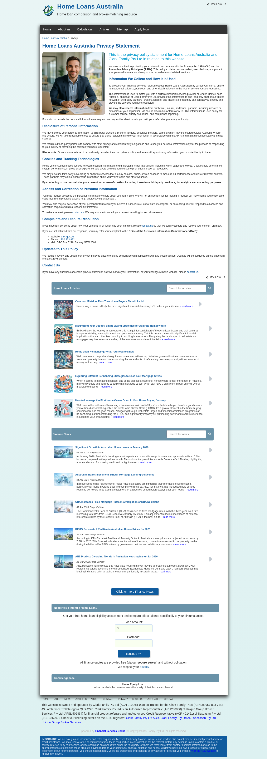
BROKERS (137, 699)
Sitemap (122, 29)
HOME (45, 699)
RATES (56, 699)
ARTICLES (81, 699)
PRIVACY (123, 699)
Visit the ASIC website (203, 750)
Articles (104, 29)
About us (64, 29)
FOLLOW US (216, 4)
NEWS (67, 699)
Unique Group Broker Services (61, 722)
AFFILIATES (153, 699)
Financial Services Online (110, 731)
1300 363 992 (66, 239)
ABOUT (95, 699)
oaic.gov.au (67, 236)
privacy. (145, 667)
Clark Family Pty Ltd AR (176, 718)
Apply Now (141, 29)
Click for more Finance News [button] (135, 591)
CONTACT (108, 699)
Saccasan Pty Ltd (204, 718)
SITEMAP (169, 699)
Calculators (85, 29)
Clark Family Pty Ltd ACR (142, 718)
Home (47, 29)
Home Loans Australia (54, 38)
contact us (78, 212)
